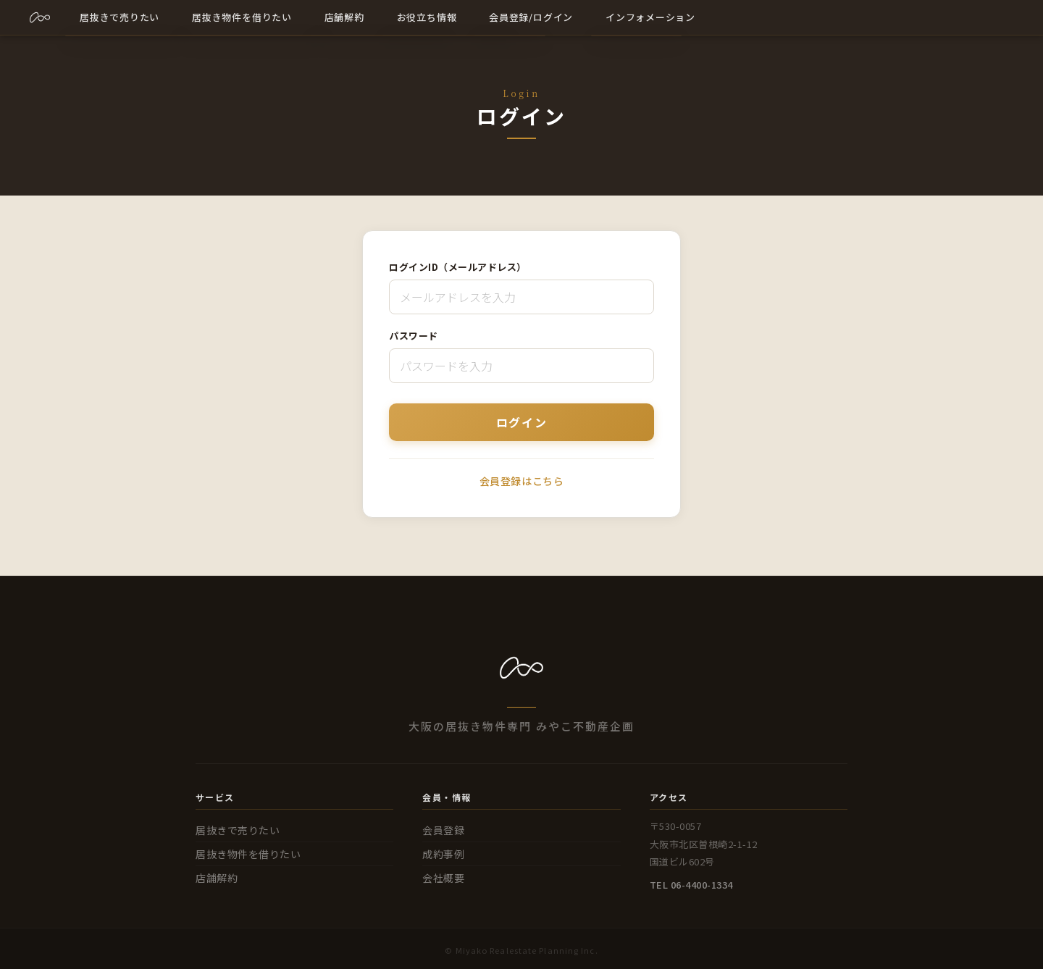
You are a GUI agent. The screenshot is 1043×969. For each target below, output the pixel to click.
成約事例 (443, 854)
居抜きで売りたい (238, 830)
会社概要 (443, 878)
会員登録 (443, 830)
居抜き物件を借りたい (248, 854)
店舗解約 (217, 878)
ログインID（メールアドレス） (458, 267)
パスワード (413, 336)
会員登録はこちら (521, 481)
